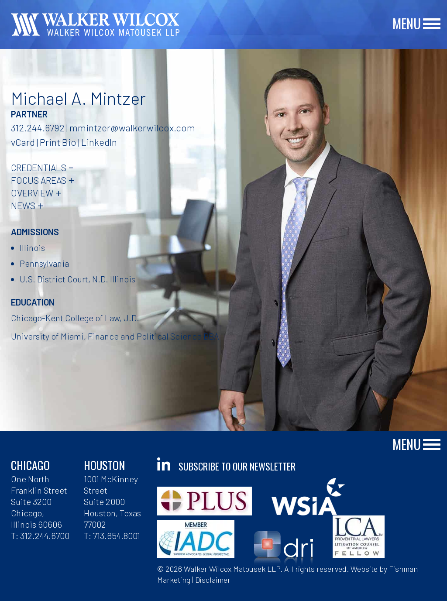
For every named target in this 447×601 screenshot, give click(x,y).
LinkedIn (99, 142)
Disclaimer (212, 579)
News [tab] (23, 205)
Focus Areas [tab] (38, 180)
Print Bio (58, 142)
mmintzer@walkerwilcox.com (132, 127)
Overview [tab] (32, 192)
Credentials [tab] (38, 167)
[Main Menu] (431, 24)
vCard (23, 142)
